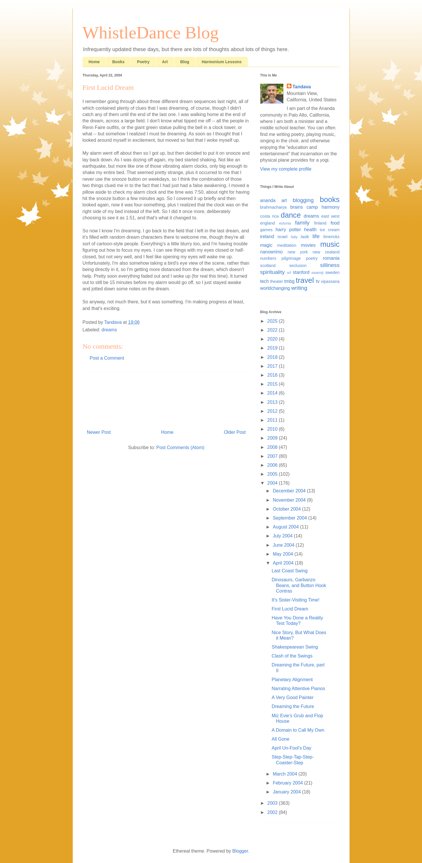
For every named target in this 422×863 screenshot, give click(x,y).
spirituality (272, 272)
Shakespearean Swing (295, 647)
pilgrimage (291, 258)
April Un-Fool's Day (291, 748)
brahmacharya (273, 207)
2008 (273, 447)
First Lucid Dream (290, 608)
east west (330, 216)
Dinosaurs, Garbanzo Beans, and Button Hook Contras (299, 585)
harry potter (288, 229)
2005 (273, 474)
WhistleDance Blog (151, 32)
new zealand (326, 252)
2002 (273, 812)
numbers (268, 258)
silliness (329, 265)
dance (291, 215)
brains (296, 207)
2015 (273, 384)
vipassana (330, 281)
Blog (184, 61)
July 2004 (283, 535)
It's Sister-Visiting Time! (295, 599)
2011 (273, 420)
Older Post (235, 432)
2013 (273, 402)
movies (308, 245)
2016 (273, 375)
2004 (273, 483)
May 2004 (283, 554)
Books (118, 61)
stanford (301, 272)
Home (94, 61)
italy (294, 237)
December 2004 (290, 490)
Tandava (302, 86)
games (266, 229)
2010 (273, 429)
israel (282, 236)
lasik (305, 236)
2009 (273, 438)
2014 (273, 393)
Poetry (143, 61)
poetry (311, 258)
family (302, 223)
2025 (273, 321)
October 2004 (287, 509)
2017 (273, 366)
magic (266, 245)
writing (299, 288)
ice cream (330, 229)
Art (165, 61)
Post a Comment (107, 358)
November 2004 (290, 500)
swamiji (317, 272)
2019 (273, 347)
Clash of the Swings (292, 655)
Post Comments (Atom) (180, 447)
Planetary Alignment (292, 679)
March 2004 (285, 774)
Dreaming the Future (293, 706)
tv (317, 281)
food (334, 223)
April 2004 (284, 563)
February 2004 (288, 782)
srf (289, 272)
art (284, 200)
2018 (273, 357)
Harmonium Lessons (221, 61)
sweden (332, 272)
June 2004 (284, 545)
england (267, 223)
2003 (273, 803)
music (330, 244)
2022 (273, 330)
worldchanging (275, 288)
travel (305, 280)
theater (276, 281)
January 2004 (287, 791)
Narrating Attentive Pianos (298, 688)
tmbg (289, 281)
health (310, 229)
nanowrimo (271, 251)
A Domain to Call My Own (298, 730)
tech (264, 281)
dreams (109, 329)
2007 (273, 456)
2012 (273, 411)
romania (331, 258)
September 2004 (290, 517)
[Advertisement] (166, 398)
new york (298, 252)
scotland (268, 265)
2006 (273, 465)
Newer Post (99, 432)
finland (320, 223)
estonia (285, 223)
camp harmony (322, 207)
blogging (303, 200)
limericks (332, 236)
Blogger (240, 851)
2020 (273, 339)
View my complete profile (286, 169)
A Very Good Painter (292, 697)
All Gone (280, 739)
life (316, 236)
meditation (286, 245)
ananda (268, 200)
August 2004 (286, 526)
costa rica (269, 216)
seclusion (297, 265)
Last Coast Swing (290, 570)
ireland (267, 236)
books (329, 199)
